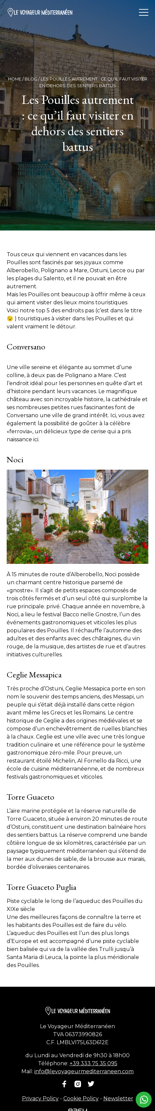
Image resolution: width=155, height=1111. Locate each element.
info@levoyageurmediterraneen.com (84, 1071)
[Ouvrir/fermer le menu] (143, 12)
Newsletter (118, 1098)
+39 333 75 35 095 (93, 1063)
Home (14, 79)
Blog (31, 79)
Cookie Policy (81, 1098)
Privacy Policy (40, 1098)
